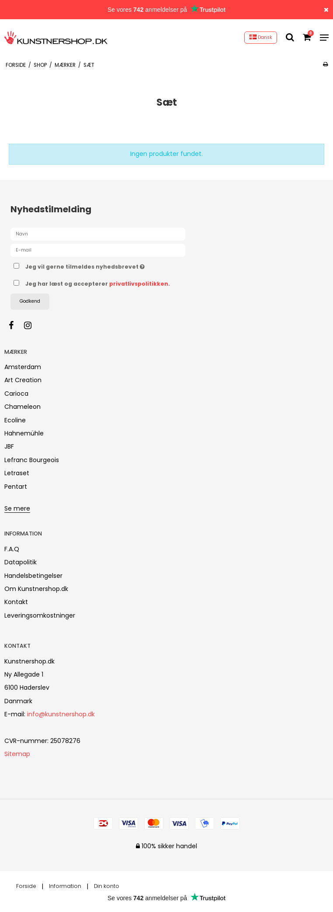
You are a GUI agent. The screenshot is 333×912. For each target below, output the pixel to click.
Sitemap (17, 754)
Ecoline (15, 420)
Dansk (261, 37)
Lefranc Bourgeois (31, 460)
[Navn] (97, 233)
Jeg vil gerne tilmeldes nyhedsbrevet (106, 265)
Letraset (16, 473)
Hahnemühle (24, 433)
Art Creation (23, 380)
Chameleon (22, 406)
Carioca (16, 393)
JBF (9, 446)
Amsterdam (22, 367)
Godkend (30, 301)
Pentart (15, 486)
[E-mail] (97, 249)
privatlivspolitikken (138, 283)
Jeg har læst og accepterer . (97, 283)
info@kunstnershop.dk (61, 714)
